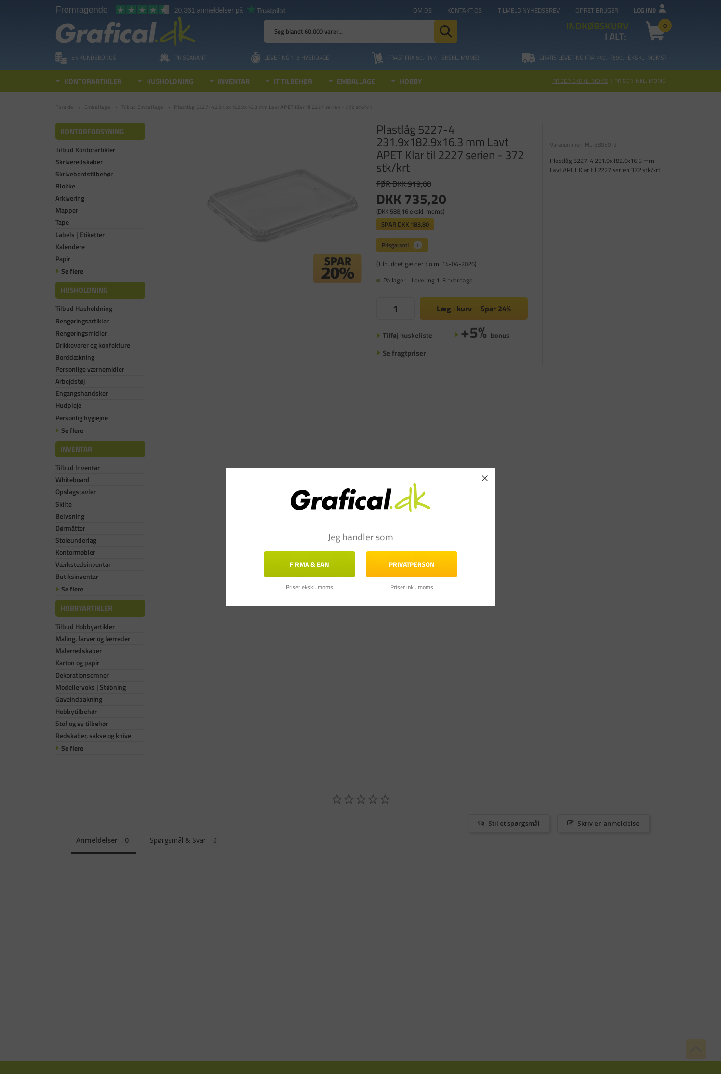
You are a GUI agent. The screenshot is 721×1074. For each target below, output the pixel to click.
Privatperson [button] (412, 564)
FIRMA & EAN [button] (309, 564)
